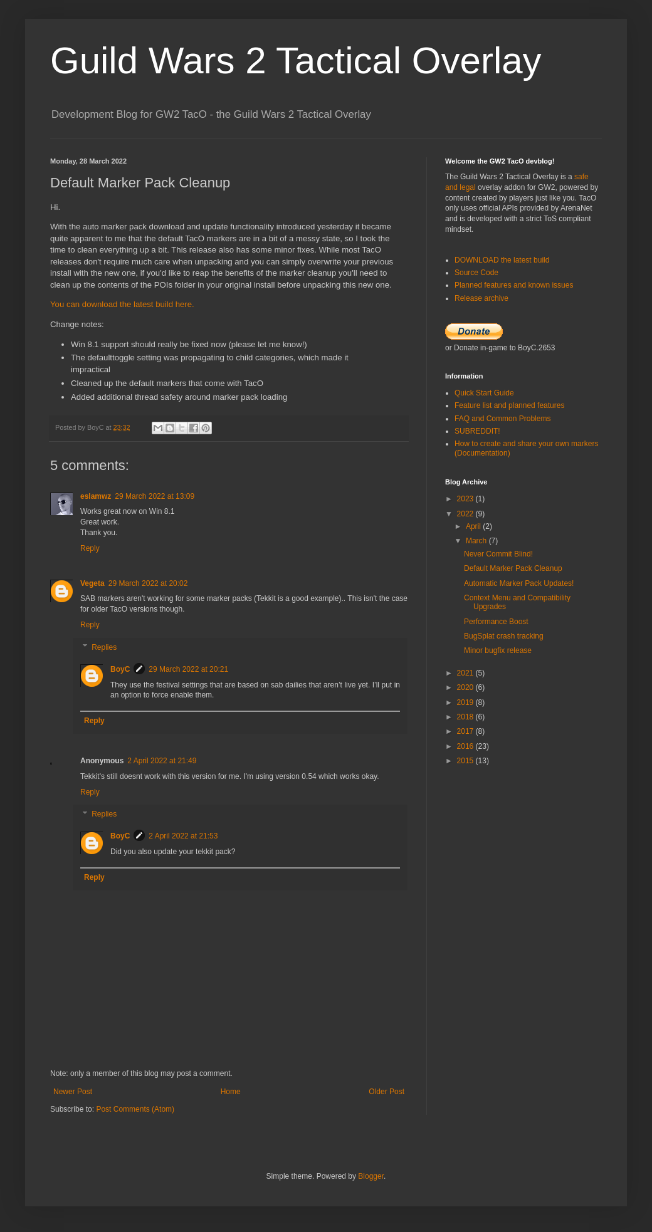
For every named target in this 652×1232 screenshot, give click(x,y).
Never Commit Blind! (498, 554)
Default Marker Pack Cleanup (513, 568)
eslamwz (95, 496)
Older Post (386, 1091)
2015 (466, 760)
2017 (466, 731)
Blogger (371, 1176)
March (477, 540)
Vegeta (92, 583)
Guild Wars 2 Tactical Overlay (296, 60)
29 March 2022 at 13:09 (154, 496)
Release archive (481, 298)
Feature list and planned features (509, 405)
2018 (466, 717)
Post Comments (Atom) (135, 1109)
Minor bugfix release (498, 650)
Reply (90, 548)
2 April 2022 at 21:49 (161, 760)
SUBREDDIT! (477, 431)
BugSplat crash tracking (504, 636)
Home (231, 1091)
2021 (466, 673)
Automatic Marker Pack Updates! (519, 583)
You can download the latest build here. (122, 304)
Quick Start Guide (484, 393)
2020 (466, 687)
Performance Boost (496, 621)
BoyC (120, 669)
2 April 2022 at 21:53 (183, 836)
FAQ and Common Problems (502, 418)
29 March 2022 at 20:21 (188, 669)
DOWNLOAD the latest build (502, 260)
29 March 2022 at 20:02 (148, 583)
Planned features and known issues (514, 285)
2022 (466, 513)
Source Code (476, 272)
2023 (466, 498)
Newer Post (72, 1091)
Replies (104, 647)
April (474, 526)
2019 (466, 702)
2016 (466, 746)
